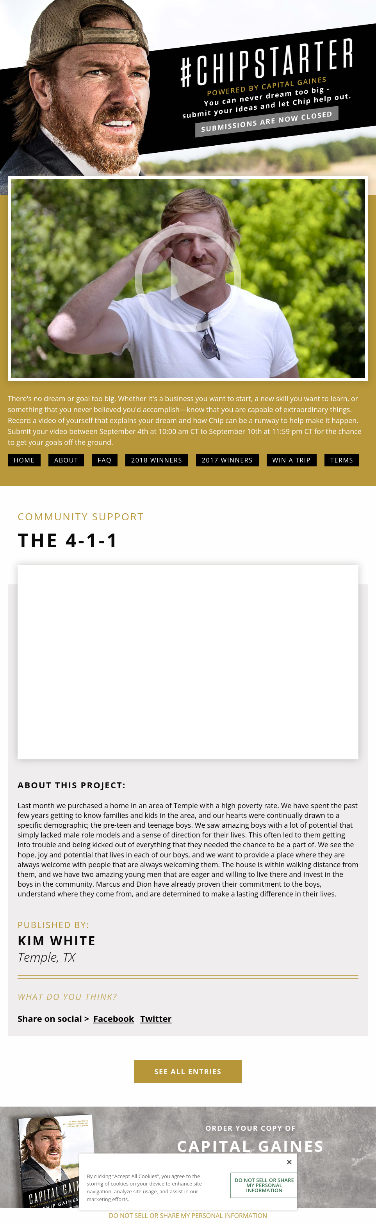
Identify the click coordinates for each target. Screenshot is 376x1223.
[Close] (289, 1162)
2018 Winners (156, 460)
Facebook (113, 1018)
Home (24, 460)
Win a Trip (292, 460)
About (66, 460)
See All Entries (187, 1071)
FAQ (105, 460)
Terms (341, 460)
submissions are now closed (267, 121)
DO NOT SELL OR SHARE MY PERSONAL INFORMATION (264, 1185)
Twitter (155, 1018)
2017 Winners (227, 460)
